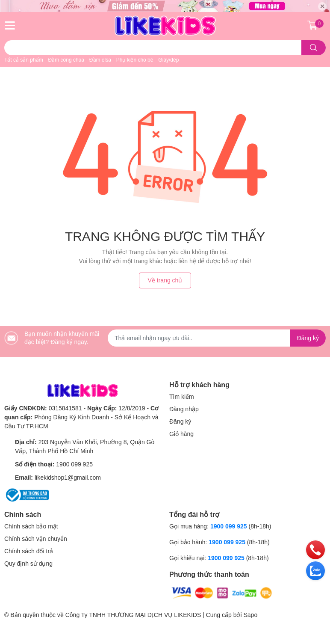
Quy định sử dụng (28, 563)
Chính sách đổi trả (28, 551)
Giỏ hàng (181, 433)
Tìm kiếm (181, 396)
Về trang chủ (165, 280)
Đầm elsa (100, 60)
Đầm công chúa (66, 60)
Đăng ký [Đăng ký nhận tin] (308, 338)
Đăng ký (180, 421)
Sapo (250, 614)
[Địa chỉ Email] (217, 338)
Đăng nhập (184, 409)
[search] (313, 47)
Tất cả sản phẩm (23, 60)
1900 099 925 (74, 464)
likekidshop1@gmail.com (68, 477)
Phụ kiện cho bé (134, 60)
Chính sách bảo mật (31, 526)
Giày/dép (168, 60)
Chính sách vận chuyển (35, 538)
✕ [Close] (322, 6)
